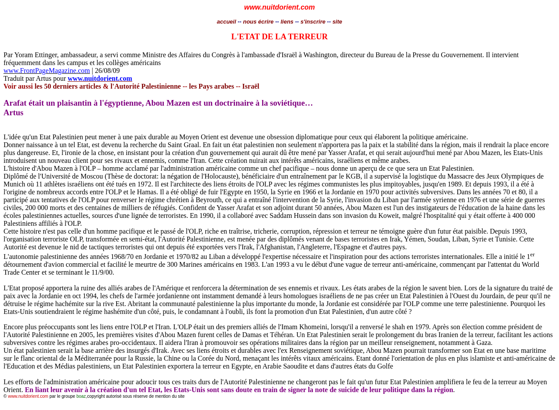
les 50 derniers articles (68, 86)
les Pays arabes (211, 86)
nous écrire (258, 21)
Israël (250, 86)
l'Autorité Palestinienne (145, 86)
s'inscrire (313, 21)
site (337, 21)
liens (286, 21)
